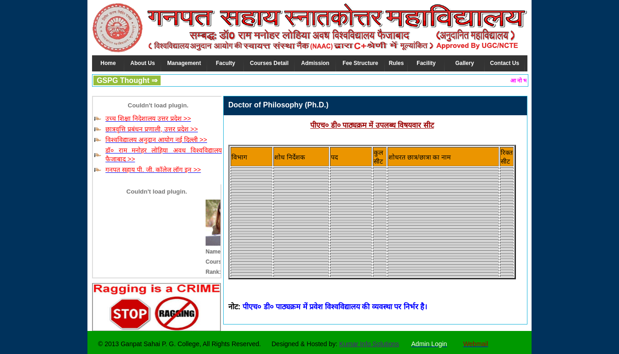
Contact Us (504, 63)
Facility (426, 63)
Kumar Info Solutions (369, 344)
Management (184, 63)
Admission (315, 63)
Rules (396, 63)
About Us (142, 63)
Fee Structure (360, 63)
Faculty (225, 63)
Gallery (464, 63)
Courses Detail (269, 63)
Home (108, 63)
